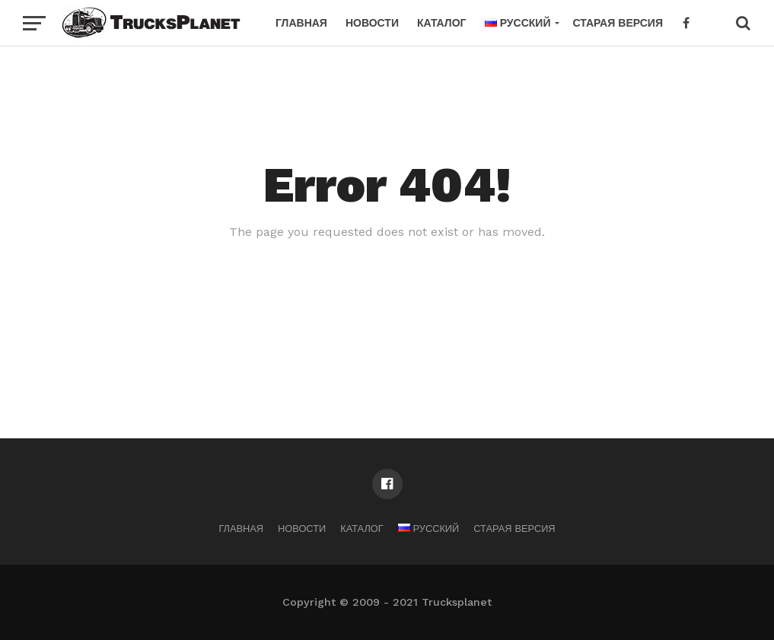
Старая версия (617, 23)
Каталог (442, 23)
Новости (372, 23)
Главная (301, 23)
